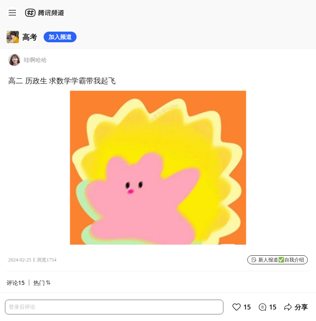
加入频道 (60, 37)
